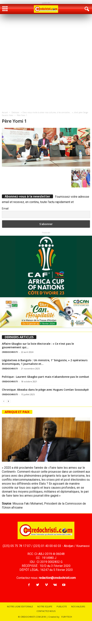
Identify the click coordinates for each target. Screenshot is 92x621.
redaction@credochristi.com (57, 578)
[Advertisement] (46, 62)
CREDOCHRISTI (10, 352)
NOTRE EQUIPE (44, 606)
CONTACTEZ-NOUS (46, 611)
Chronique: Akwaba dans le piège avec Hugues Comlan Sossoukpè (45, 389)
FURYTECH (66, 616)
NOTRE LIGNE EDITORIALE (20, 606)
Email (5, 208)
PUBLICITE (62, 606)
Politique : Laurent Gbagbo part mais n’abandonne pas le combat (45, 376)
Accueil (5, 112)
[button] (86, 9)
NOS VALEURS (78, 606)
